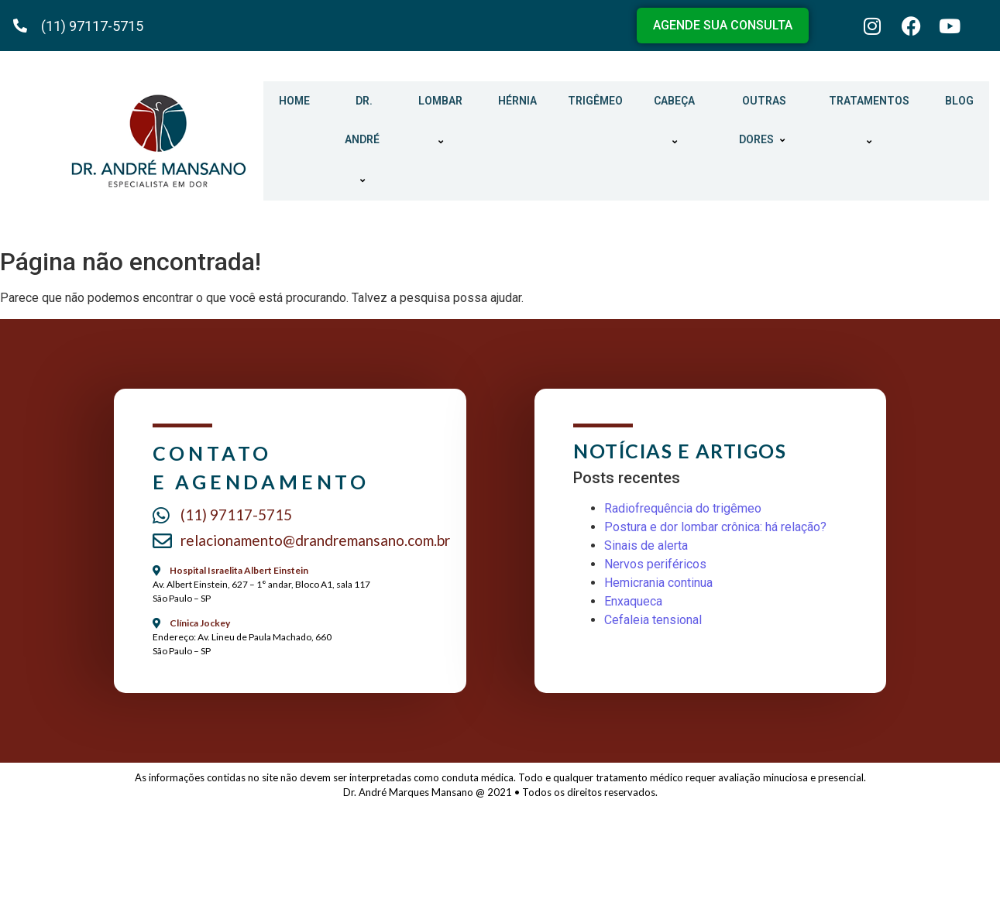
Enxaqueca (633, 601)
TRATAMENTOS (871, 120)
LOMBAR (442, 120)
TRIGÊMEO (595, 100)
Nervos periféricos (655, 564)
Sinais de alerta (646, 545)
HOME (294, 100)
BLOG (959, 100)
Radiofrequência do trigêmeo (682, 508)
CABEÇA (676, 120)
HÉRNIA (517, 100)
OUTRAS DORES (764, 120)
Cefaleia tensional (653, 619)
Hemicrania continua (658, 582)
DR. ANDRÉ (364, 140)
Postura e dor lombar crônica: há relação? (715, 527)
